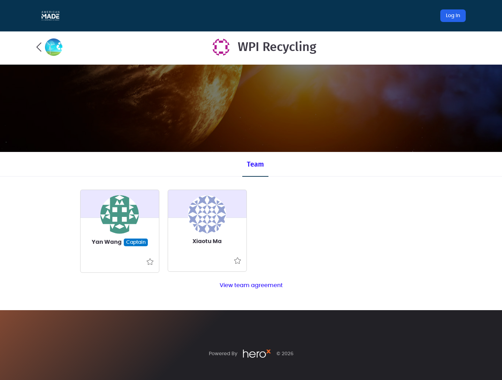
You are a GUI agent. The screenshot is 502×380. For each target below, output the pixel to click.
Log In (453, 15)
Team (255, 164)
